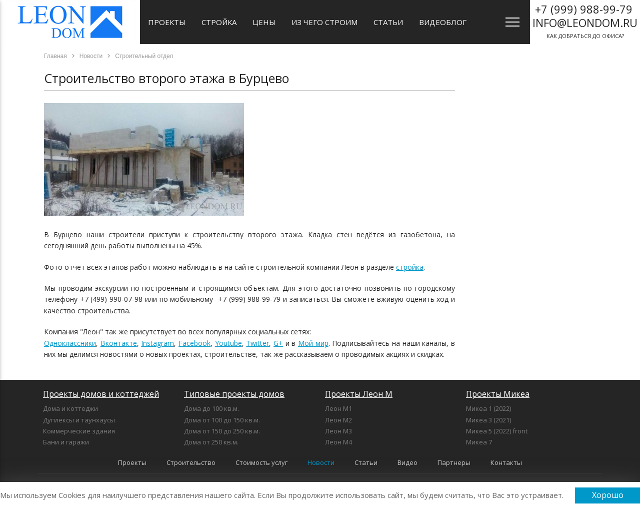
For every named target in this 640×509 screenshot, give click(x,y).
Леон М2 (338, 419)
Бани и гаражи (66, 441)
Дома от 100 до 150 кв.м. (222, 419)
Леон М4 (338, 441)
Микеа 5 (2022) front (497, 430)
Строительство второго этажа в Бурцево (166, 78)
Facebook (194, 343)
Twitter (257, 343)
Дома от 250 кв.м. (211, 441)
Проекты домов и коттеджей (101, 393)
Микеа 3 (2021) (488, 419)
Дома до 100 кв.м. (211, 408)
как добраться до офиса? (585, 21)
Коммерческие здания (79, 430)
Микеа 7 (479, 441)
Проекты (167, 22)
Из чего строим (325, 22)
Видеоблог (442, 22)
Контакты (506, 462)
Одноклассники (70, 343)
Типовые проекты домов (234, 393)
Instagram (157, 343)
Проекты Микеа (498, 393)
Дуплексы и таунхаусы (79, 419)
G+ (278, 343)
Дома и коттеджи (70, 408)
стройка (410, 267)
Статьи (388, 22)
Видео (408, 462)
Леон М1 (338, 408)
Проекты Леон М (358, 393)
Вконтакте (118, 343)
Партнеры (454, 462)
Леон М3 (338, 430)
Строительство (191, 462)
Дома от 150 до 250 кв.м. (222, 430)
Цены (264, 22)
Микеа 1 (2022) (488, 408)
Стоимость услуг (262, 462)
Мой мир (313, 343)
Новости (321, 462)
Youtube (228, 343)
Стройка (219, 22)
